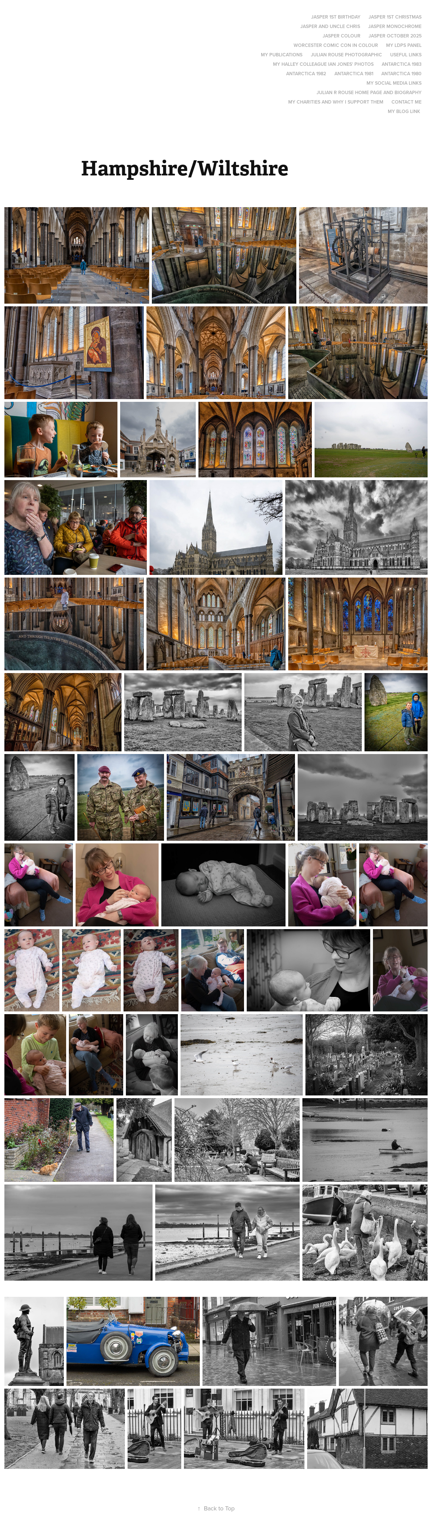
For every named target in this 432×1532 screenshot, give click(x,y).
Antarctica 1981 (353, 73)
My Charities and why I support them (335, 102)
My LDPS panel (404, 45)
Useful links (406, 54)
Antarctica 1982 (306, 73)
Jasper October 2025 (395, 35)
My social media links (394, 83)
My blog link (404, 111)
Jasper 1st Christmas (395, 16)
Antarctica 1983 (402, 64)
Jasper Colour (341, 35)
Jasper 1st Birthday (335, 16)
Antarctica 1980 (401, 73)
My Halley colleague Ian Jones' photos (323, 64)
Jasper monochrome (395, 26)
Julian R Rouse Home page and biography (369, 92)
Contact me (407, 102)
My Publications (281, 54)
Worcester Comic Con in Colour (336, 45)
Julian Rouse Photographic (346, 54)
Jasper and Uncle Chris (330, 26)
